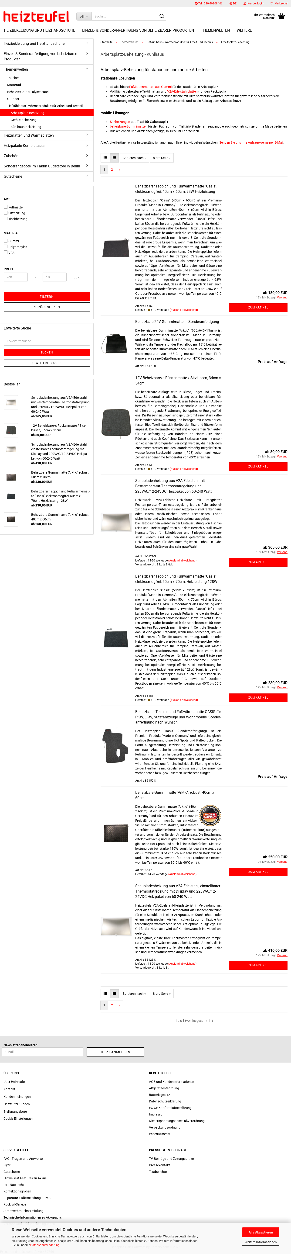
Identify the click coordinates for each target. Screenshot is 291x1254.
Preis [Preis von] (8, 269)
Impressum (157, 1114)
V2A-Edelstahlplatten (182, 91)
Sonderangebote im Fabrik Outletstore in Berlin (42, 166)
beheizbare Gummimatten (128, 126)
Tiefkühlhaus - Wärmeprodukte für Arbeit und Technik (45, 106)
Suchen (47, 352)
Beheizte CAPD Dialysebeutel (27, 92)
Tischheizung (15, 219)
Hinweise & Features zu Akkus (25, 1178)
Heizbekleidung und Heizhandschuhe (39, 30)
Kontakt (9, 1089)
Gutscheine (13, 176)
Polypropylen (15, 247)
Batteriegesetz (159, 1095)
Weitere (244, 30)
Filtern (47, 296)
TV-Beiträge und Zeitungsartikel (171, 1158)
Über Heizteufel (14, 1082)
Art (7, 199)
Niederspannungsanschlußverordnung (177, 1121)
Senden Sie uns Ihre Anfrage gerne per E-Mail (251, 142)
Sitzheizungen (120, 122)
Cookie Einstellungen (18, 1118)
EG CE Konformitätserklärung (170, 1108)
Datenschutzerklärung (44, 1245)
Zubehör (10, 156)
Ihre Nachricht (13, 1185)
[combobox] (134, 158)
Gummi (11, 241)
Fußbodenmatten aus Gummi (150, 87)
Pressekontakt (159, 1165)
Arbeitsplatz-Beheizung (27, 113)
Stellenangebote (15, 1111)
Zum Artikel (258, 307)
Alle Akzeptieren (261, 1232)
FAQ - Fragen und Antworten (23, 1158)
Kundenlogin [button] (254, 3)
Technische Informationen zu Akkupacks (32, 1217)
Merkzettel (279, 3)
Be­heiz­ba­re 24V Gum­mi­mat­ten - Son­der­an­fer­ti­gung (177, 321)
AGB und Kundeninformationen (171, 1082)
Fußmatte (13, 207)
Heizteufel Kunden (16, 1104)
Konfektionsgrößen (17, 1191)
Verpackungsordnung (164, 1127)
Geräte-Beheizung (24, 120)
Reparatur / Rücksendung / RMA (27, 1198)
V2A (9, 252)
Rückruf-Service (14, 1204)
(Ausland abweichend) (184, 310)
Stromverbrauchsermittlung (23, 1211)
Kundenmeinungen (17, 1096)
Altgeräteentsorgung (164, 1088)
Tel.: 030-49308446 (209, 3)
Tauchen (13, 78)
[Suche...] (83, 16)
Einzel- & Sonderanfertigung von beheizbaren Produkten (138, 30)
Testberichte (158, 1172)
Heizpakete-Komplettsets (24, 145)
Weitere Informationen (261, 1242)
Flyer (6, 1165)
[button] (233, 3)
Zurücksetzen (46, 307)
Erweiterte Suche (47, 363)
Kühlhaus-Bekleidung (26, 127)
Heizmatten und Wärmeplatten (29, 135)
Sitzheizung (14, 213)
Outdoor (13, 99)
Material (11, 233)
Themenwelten (215, 30)
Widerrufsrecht (159, 1134)
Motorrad (14, 85)
